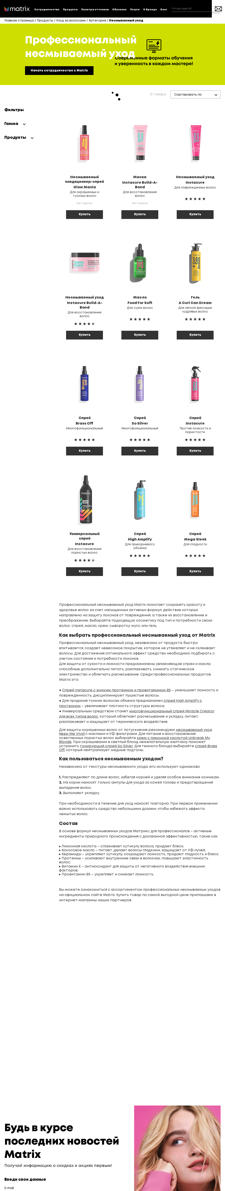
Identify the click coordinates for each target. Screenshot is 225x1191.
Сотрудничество (46, 10)
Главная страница (19, 20)
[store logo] (17, 9)
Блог (163, 10)
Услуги (135, 10)
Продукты (70, 10)
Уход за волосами (71, 20)
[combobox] (197, 9)
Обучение (119, 10)
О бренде (150, 10)
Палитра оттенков (95, 10)
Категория (97, 20)
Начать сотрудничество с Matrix (59, 70)
